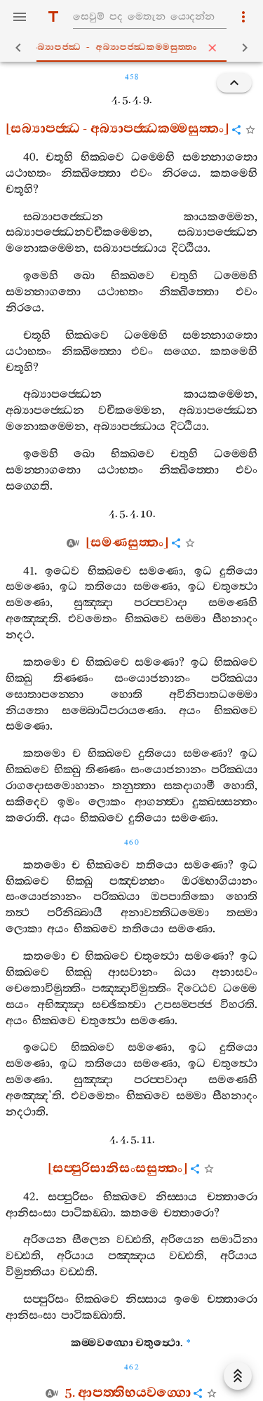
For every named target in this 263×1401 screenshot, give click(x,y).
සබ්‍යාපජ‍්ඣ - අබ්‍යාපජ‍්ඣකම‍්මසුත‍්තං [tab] (134, 47)
